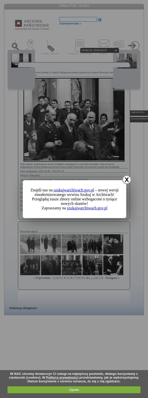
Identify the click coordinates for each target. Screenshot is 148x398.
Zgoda (74, 390)
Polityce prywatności (62, 377)
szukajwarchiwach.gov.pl (74, 190)
